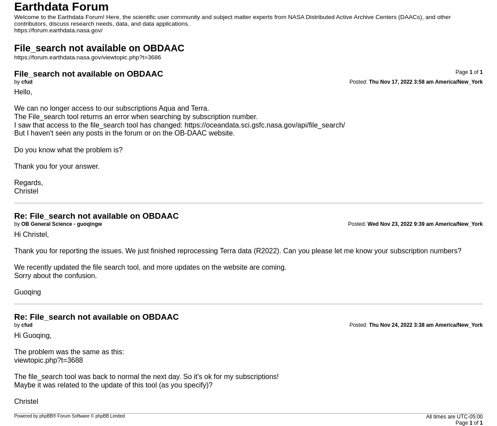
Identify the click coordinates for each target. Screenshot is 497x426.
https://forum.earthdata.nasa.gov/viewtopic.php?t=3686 (87, 57)
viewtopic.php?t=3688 (48, 360)
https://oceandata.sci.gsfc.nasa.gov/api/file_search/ (264, 125)
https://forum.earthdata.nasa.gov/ (58, 30)
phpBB (46, 416)
